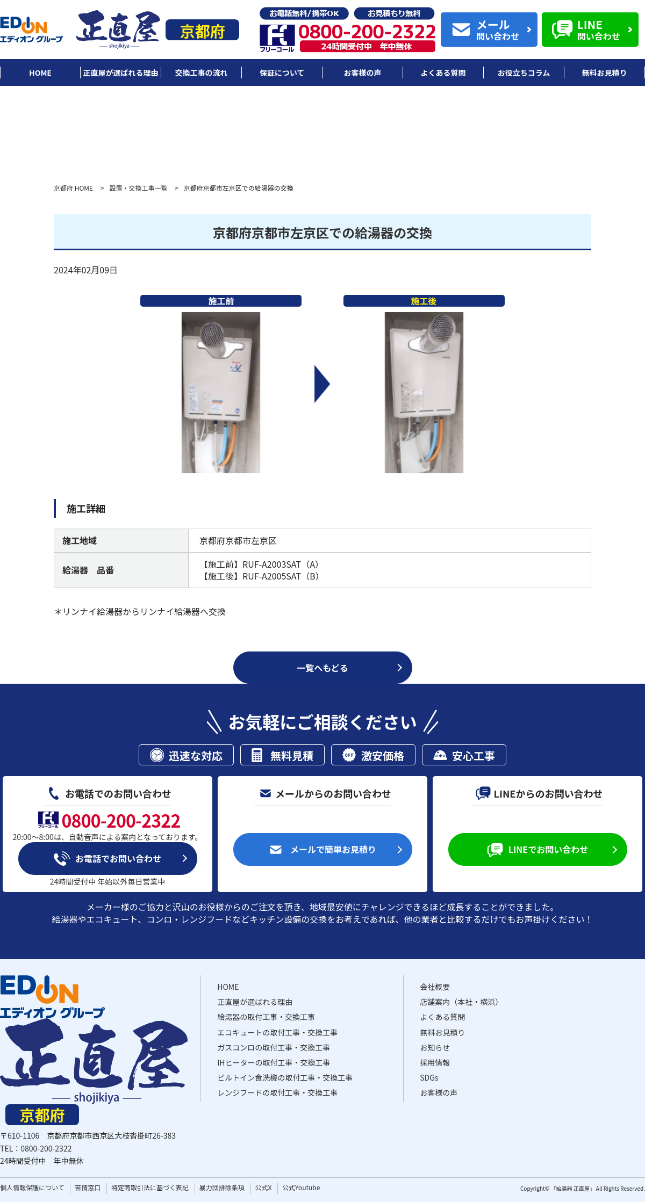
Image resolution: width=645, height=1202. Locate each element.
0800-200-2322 (45, 1148)
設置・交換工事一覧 (138, 187)
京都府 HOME (73, 187)
